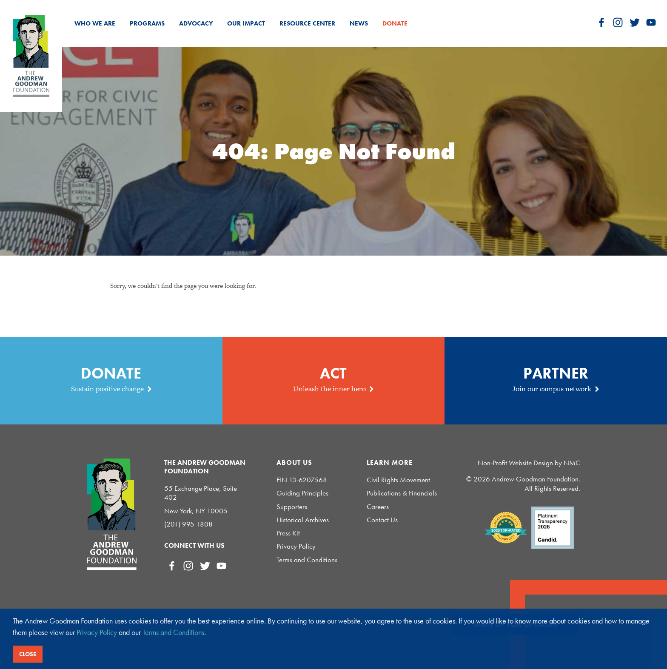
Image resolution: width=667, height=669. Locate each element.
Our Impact (246, 23)
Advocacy (196, 23)
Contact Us (382, 519)
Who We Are (94, 23)
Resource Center (307, 23)
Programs (147, 23)
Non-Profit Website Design (515, 462)
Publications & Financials (402, 493)
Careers (378, 506)
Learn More (390, 462)
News (359, 23)
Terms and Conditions (306, 559)
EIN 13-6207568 (301, 479)
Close (27, 654)
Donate (395, 23)
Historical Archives (302, 519)
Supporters (291, 506)
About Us (294, 462)
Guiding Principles (302, 493)
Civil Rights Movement (398, 479)
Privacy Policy (296, 546)
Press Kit (288, 533)
